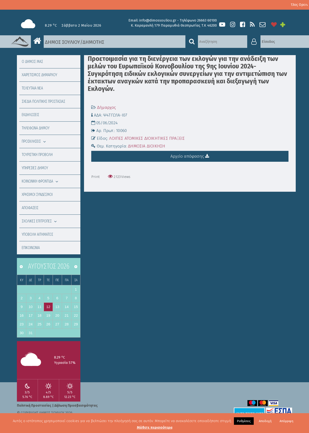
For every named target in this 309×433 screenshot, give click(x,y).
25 (39, 324)
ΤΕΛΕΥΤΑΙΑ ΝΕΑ (32, 88)
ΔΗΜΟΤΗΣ (93, 42)
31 (31, 333)
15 (76, 307)
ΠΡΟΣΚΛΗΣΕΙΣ (34, 141)
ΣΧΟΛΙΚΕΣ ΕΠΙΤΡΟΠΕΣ (39, 221)
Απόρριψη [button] (286, 421)
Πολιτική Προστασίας (34, 406)
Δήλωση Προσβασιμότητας (76, 406)
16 (22, 315)
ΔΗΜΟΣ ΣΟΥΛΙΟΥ (55, 41)
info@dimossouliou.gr (157, 20)
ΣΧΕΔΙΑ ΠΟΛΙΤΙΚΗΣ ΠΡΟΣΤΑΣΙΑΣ (43, 101)
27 (57, 324)
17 (31, 315)
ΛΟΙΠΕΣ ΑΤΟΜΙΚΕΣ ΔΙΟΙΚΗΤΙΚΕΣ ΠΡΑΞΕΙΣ (147, 138)
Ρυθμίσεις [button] (244, 421)
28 (67, 324)
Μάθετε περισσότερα (154, 427)
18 (39, 315)
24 (31, 324)
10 (31, 307)
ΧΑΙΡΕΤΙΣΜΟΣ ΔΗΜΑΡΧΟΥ (39, 74)
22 (76, 315)
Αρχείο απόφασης (189, 156)
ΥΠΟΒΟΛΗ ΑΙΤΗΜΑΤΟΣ (37, 234)
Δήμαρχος (106, 107)
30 (22, 333)
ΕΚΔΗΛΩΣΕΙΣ (30, 114)
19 (48, 315)
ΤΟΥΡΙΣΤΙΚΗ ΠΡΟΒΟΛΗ (37, 154)
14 (67, 307)
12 (48, 307)
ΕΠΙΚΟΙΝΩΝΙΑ (31, 247)
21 (67, 315)
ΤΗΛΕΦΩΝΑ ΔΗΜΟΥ (35, 128)
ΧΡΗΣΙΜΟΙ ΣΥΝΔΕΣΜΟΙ (37, 194)
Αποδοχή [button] (265, 421)
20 (57, 315)
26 (48, 324)
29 (76, 324)
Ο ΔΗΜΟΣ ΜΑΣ (32, 61)
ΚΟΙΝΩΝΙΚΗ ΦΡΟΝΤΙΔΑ (40, 181)
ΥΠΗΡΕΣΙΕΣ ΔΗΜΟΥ (35, 167)
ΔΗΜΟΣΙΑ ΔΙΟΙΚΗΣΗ (146, 146)
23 (22, 324)
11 (39, 307)
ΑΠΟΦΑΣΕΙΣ (30, 207)
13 (57, 307)
